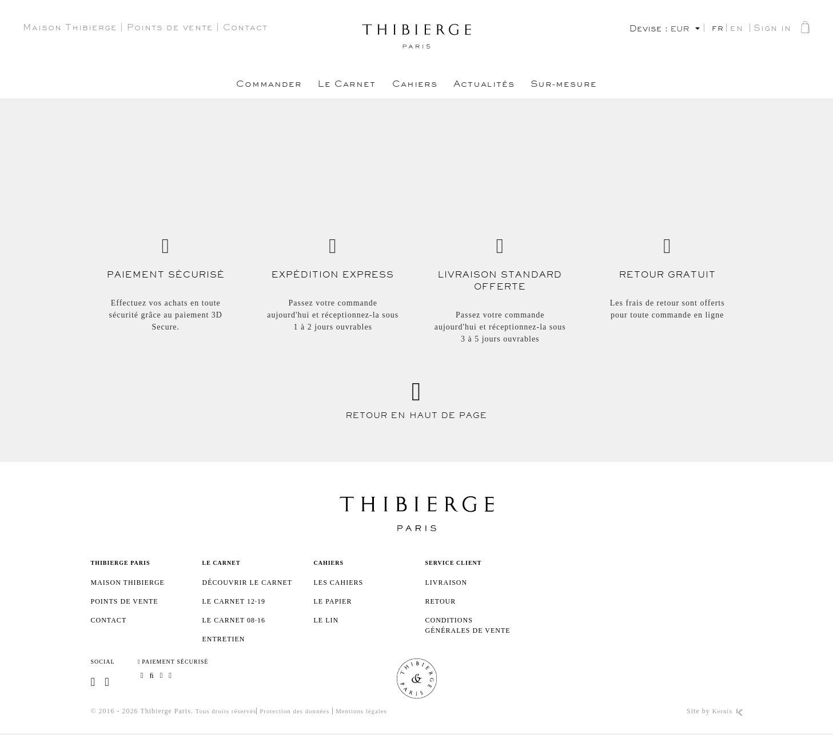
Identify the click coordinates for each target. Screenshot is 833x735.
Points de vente (170, 29)
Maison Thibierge (70, 29)
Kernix (726, 713)
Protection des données (303, 713)
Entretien (223, 639)
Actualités (495, 86)
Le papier (333, 601)
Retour (440, 601)
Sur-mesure (586, 86)
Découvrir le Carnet (247, 583)
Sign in (772, 30)
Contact (245, 29)
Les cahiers (339, 583)
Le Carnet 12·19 (233, 601)
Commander (247, 86)
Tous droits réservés (229, 713)
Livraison (446, 583)
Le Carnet (336, 86)
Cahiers (415, 86)
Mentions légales (375, 713)
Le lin (326, 620)
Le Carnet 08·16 (233, 620)
